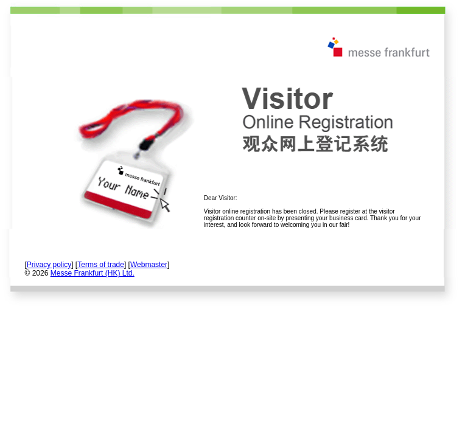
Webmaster (148, 264)
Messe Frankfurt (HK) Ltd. (93, 273)
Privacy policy (49, 264)
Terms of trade (100, 264)
